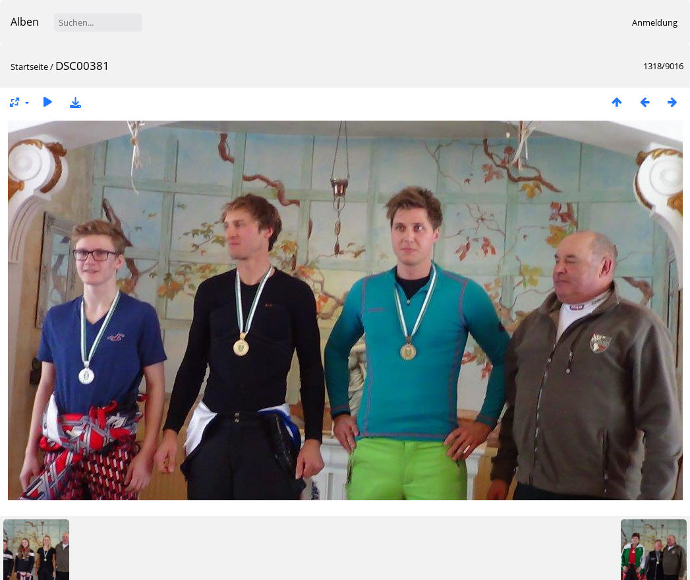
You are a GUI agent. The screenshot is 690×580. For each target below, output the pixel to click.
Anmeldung (654, 22)
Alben (25, 21)
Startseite (29, 66)
